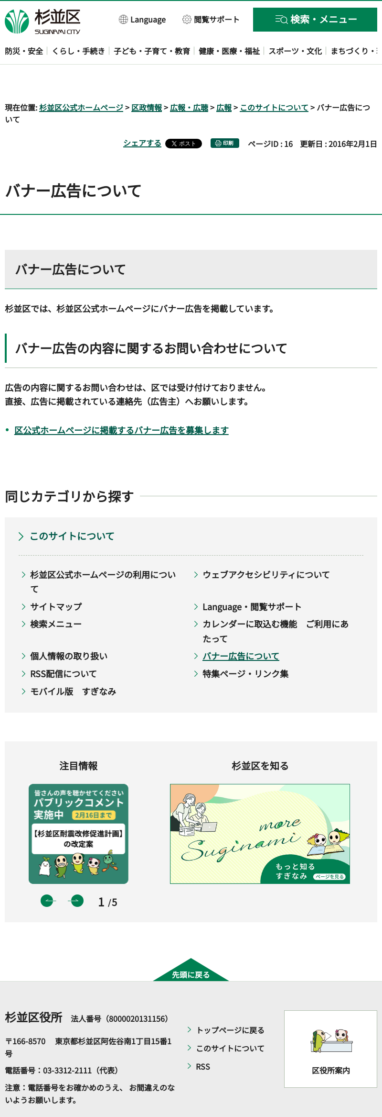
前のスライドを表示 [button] (47, 873)
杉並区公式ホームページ (81, 79)
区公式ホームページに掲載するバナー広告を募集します (121, 402)
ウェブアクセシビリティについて (266, 546)
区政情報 (146, 79)
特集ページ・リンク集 (245, 645)
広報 (224, 79)
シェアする (142, 115)
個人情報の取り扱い (68, 628)
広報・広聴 (189, 79)
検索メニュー (56, 596)
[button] (142, 19)
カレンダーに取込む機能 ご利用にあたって (275, 603)
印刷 (228, 115)
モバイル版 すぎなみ (73, 663)
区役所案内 (331, 1042)
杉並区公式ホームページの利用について (103, 554)
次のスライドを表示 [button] (77, 873)
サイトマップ (56, 578)
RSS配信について (63, 645)
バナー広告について (240, 628)
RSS (203, 1039)
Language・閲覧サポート (252, 578)
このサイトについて (274, 79)
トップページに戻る (230, 1002)
